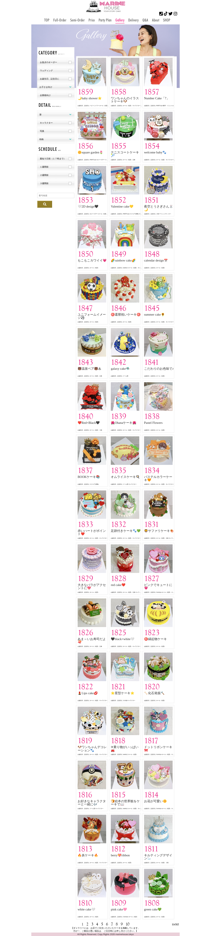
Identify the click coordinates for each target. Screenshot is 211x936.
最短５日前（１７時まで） (53, 158)
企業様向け (45, 95)
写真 (42, 131)
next (175, 923)
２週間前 (44, 175)
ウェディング (46, 70)
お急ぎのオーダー (48, 62)
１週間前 (44, 167)
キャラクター (46, 123)
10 (128, 924)
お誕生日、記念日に (49, 79)
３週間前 (44, 183)
